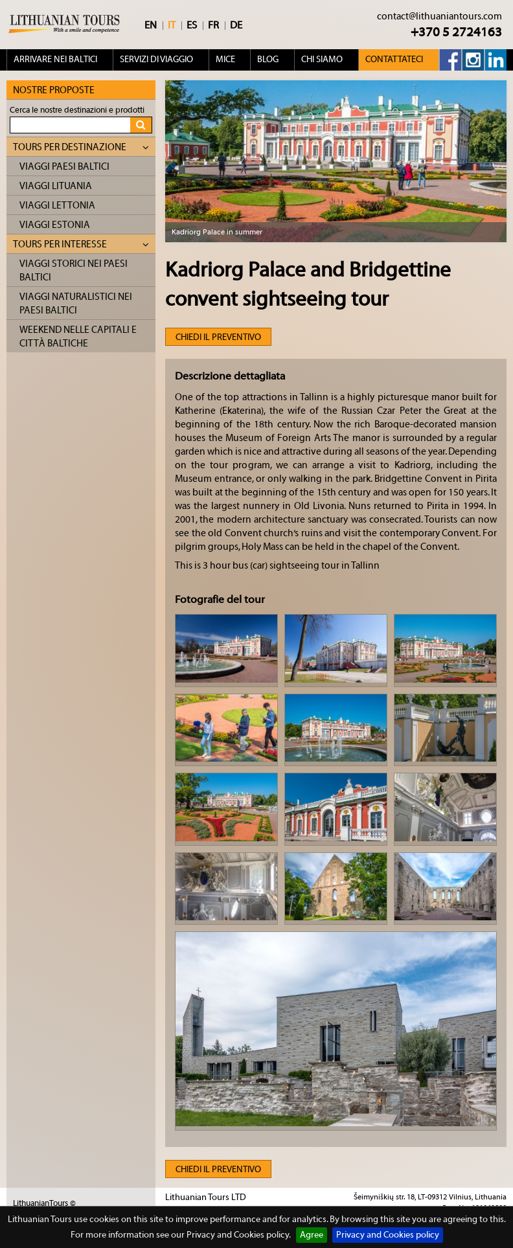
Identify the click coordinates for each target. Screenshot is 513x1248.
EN (150, 25)
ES (192, 25)
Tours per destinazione (81, 147)
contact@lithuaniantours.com (439, 16)
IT (172, 25)
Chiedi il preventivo (218, 337)
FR (213, 25)
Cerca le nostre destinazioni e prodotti (77, 110)
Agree (311, 1235)
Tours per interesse (81, 244)
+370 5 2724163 (456, 32)
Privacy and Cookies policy (387, 1235)
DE (236, 25)
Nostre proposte (54, 90)
